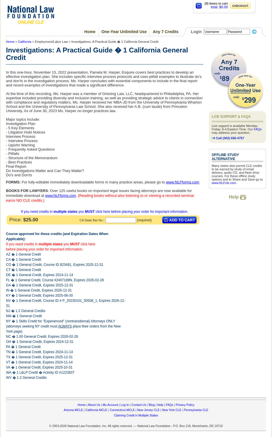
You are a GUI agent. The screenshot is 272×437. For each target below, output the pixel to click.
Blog (152, 404)
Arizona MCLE (73, 410)
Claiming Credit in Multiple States (136, 415)
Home (89, 31)
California (24, 41)
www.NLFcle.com (224, 183)
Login (196, 31)
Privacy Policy (185, 404)
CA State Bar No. (91, 220)
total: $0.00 (219, 7)
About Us (94, 404)
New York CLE (171, 410)
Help (237, 197)
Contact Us (138, 404)
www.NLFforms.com (60, 196)
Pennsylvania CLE (196, 410)
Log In (125, 404)
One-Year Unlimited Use (124, 31)
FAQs (258, 129)
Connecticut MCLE (122, 410)
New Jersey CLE (148, 410)
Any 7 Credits (166, 31)
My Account (110, 404)
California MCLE (96, 410)
